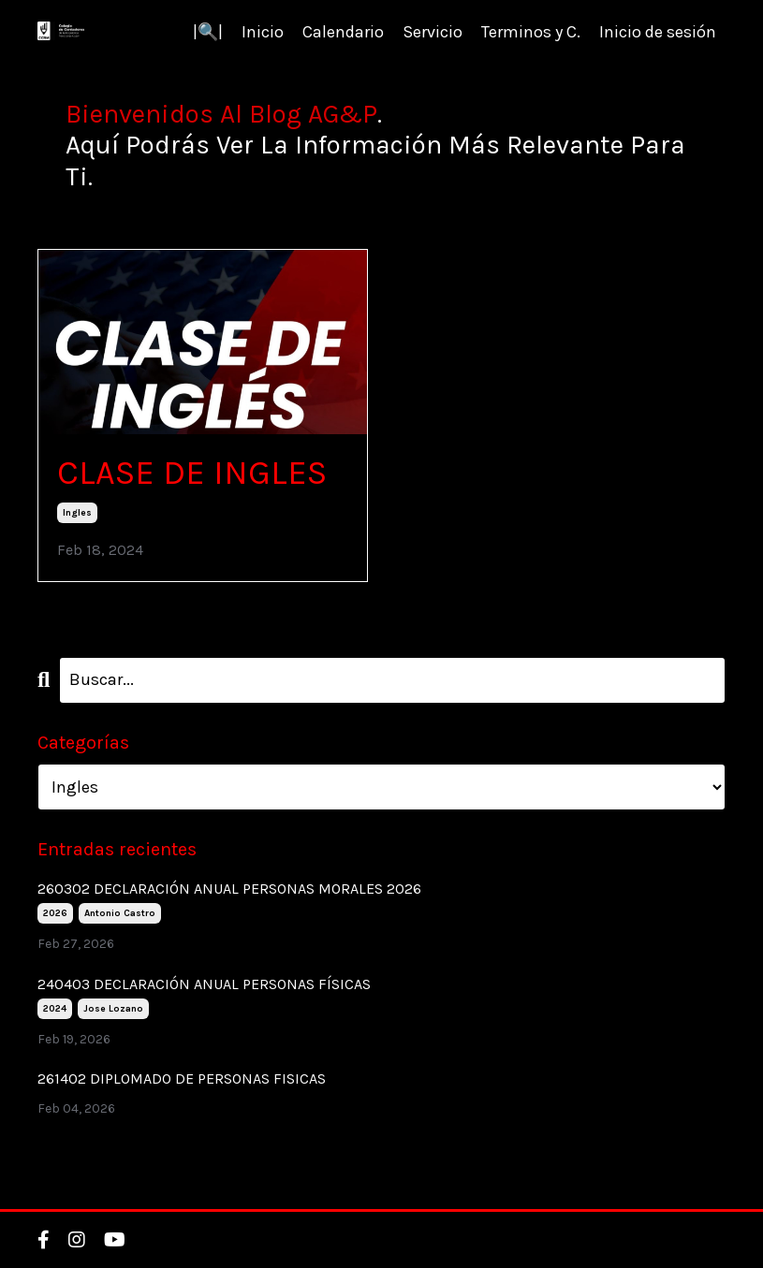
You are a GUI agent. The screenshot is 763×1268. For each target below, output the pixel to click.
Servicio (432, 32)
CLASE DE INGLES (192, 472)
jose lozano (113, 1008)
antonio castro (119, 913)
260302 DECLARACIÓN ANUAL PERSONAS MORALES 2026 (229, 888)
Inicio (263, 32)
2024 (54, 1008)
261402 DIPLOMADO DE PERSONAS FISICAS (181, 1078)
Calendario (343, 32)
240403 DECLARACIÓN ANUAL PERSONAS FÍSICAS (204, 984)
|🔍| (208, 32)
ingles (77, 512)
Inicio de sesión (657, 32)
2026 (55, 913)
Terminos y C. (530, 32)
